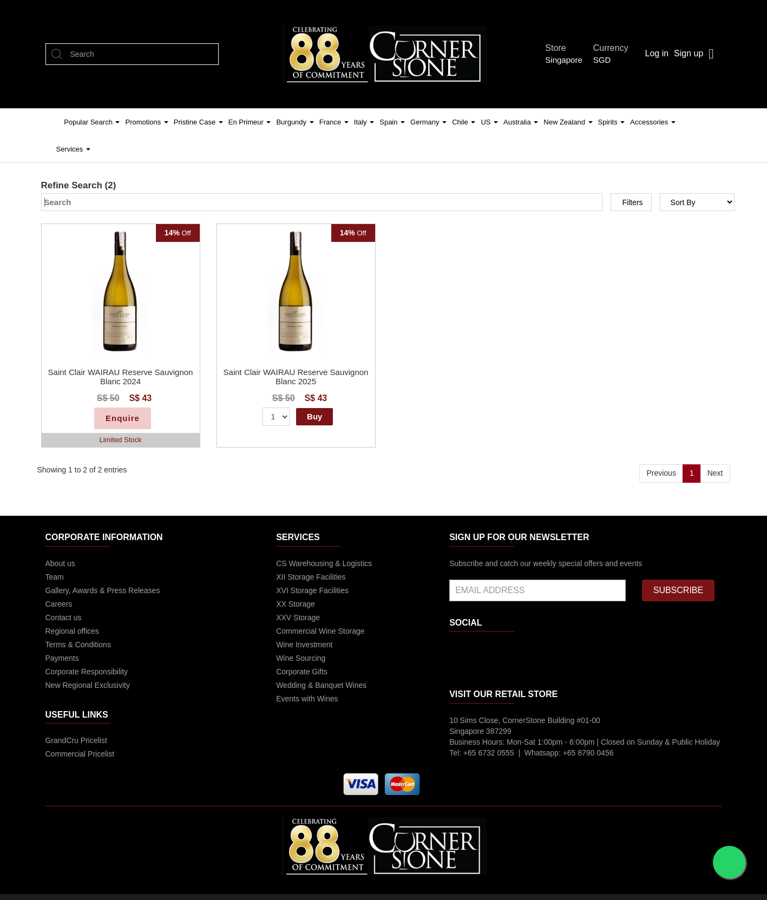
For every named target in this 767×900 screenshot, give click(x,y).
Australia (520, 122)
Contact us (63, 617)
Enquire (123, 418)
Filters (632, 202)
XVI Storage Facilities (312, 590)
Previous (661, 473)
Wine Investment (304, 644)
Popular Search (92, 122)
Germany (428, 122)
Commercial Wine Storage (320, 631)
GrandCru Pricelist (76, 740)
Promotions (146, 122)
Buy (314, 416)
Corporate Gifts (301, 671)
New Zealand (567, 122)
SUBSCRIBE (678, 590)
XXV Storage (298, 617)
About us (60, 563)
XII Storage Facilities (310, 577)
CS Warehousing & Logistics (324, 563)
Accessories (653, 122)
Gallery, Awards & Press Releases (102, 590)
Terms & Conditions (78, 644)
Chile (463, 122)
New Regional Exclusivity (87, 685)
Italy (364, 122)
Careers (59, 604)
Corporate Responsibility (86, 671)
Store (558, 47)
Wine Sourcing (300, 658)
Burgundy (294, 122)
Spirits (611, 122)
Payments (62, 658)
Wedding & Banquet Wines (321, 685)
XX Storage (295, 604)
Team (54, 577)
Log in (656, 53)
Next (715, 473)
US (489, 122)
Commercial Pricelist (80, 754)
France (334, 122)
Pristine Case (198, 122)
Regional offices (72, 631)
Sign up (688, 53)
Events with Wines (307, 698)
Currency (613, 47)
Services (73, 149)
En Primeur (249, 122)
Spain (392, 122)
